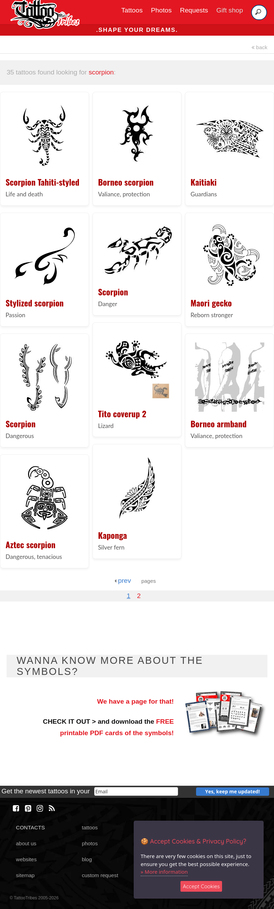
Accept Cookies (201, 886)
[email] (136, 791)
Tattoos (132, 10)
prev (122, 580)
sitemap (25, 875)
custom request (100, 875)
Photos (161, 10)
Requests (194, 10)
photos (90, 843)
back (259, 47)
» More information (164, 871)
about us (26, 843)
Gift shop (229, 10)
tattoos (90, 827)
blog (87, 859)
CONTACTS (30, 827)
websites (26, 859)
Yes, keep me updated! (232, 791)
